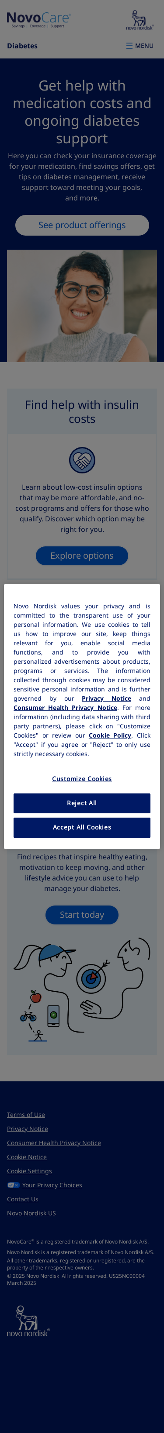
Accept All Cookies (82, 827)
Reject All (82, 803)
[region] (82, 716)
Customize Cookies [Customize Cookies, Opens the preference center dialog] (82, 779)
